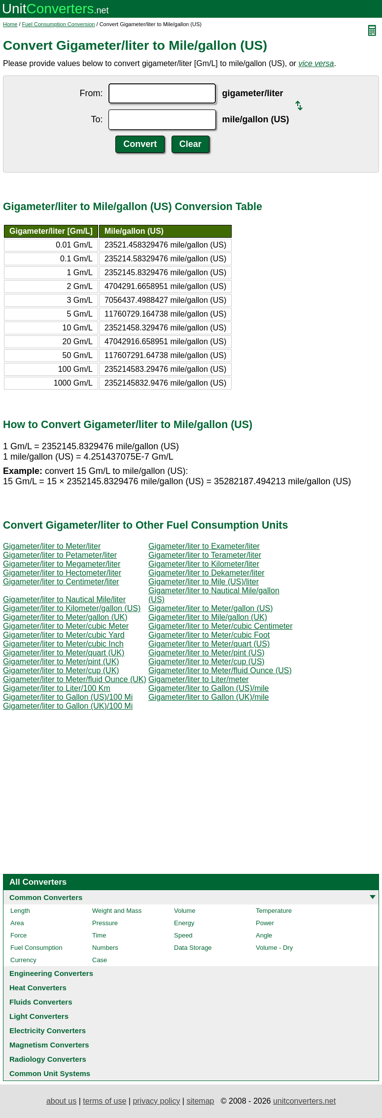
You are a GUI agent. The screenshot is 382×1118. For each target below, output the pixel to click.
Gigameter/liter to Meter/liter (52, 546)
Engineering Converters (51, 973)
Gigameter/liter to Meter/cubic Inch (63, 644)
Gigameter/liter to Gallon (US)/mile (208, 688)
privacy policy (156, 1101)
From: (91, 93)
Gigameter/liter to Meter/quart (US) (209, 644)
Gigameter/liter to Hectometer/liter (62, 573)
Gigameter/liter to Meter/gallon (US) (210, 608)
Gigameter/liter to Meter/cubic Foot (209, 635)
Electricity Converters (47, 1030)
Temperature (274, 910)
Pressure (105, 923)
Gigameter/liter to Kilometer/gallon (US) (71, 608)
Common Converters (45, 897)
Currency (23, 960)
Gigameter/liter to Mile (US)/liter (203, 581)
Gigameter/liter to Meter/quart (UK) (63, 653)
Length (20, 910)
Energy (184, 923)
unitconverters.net (304, 1101)
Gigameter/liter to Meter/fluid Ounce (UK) (74, 679)
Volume (184, 910)
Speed (183, 935)
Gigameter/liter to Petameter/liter (60, 555)
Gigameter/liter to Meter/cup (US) (206, 661)
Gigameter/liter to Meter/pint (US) (206, 653)
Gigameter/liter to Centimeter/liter (61, 581)
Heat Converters (38, 987)
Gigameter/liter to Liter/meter (198, 679)
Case (99, 960)
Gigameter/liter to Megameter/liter (61, 564)
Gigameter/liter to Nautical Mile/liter (64, 599)
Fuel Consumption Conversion (58, 24)
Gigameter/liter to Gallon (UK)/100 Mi (68, 706)
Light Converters (39, 1016)
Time (99, 935)
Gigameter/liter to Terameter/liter (204, 555)
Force (18, 935)
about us (61, 1101)
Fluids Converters (40, 1002)
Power (265, 923)
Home (10, 24)
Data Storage (193, 947)
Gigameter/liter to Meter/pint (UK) (61, 661)
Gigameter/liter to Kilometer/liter (203, 564)
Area (17, 923)
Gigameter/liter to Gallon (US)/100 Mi (68, 697)
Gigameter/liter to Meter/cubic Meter (66, 626)
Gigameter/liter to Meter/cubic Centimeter (220, 626)
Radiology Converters (47, 1059)
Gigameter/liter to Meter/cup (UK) (61, 670)
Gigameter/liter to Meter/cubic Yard (64, 635)
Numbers (105, 947)
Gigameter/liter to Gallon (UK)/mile (208, 697)
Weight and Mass (116, 910)
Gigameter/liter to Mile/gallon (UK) (207, 617)
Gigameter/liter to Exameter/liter (204, 546)
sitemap (200, 1101)
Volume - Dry (274, 947)
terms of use (104, 1101)
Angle (264, 935)
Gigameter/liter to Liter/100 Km (56, 688)
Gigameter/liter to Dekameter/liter (206, 573)
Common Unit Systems (49, 1073)
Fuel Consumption (36, 947)
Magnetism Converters (49, 1045)
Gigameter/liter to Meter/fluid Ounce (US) (220, 670)
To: (97, 119)
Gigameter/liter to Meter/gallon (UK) (65, 617)
